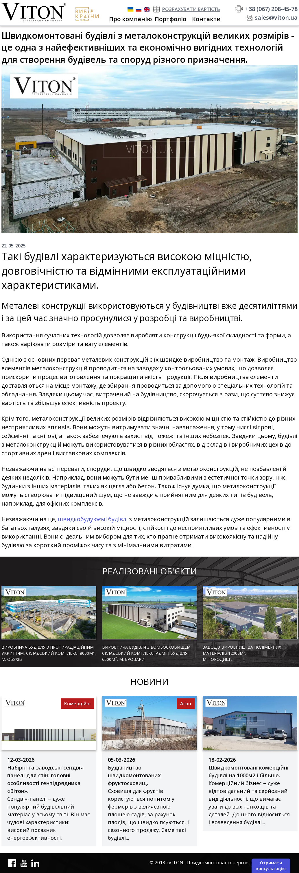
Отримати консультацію (271, 865)
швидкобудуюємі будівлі (93, 519)
